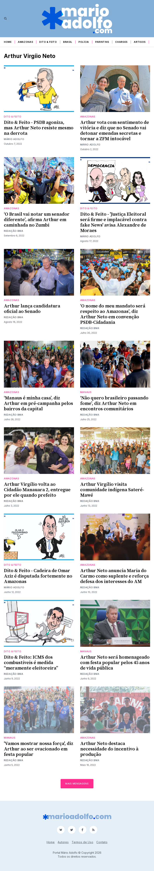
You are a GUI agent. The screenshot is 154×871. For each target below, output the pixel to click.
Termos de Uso (82, 842)
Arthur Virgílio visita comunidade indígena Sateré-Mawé (112, 489)
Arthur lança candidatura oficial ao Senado (32, 308)
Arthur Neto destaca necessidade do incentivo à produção (109, 749)
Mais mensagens (77, 783)
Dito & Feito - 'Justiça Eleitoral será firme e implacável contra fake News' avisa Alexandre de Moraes (113, 222)
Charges (121, 41)
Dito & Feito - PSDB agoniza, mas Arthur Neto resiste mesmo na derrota (38, 128)
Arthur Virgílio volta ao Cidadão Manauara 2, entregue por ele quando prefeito (37, 489)
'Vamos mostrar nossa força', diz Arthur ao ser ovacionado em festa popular (38, 749)
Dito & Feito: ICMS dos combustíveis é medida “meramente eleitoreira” (31, 662)
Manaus (86, 392)
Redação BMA (13, 230)
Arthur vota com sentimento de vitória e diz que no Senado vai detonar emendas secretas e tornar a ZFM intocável (114, 131)
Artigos (140, 41)
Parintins (102, 41)
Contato (101, 842)
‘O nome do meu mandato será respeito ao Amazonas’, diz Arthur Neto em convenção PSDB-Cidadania (112, 314)
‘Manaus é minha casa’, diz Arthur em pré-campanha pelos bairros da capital (38, 403)
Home (8, 41)
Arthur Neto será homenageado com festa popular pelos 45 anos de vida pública (115, 662)
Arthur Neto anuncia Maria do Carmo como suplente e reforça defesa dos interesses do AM (114, 576)
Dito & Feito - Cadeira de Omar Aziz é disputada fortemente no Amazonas (38, 576)
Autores (63, 842)
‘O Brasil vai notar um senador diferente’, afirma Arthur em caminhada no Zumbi (37, 219)
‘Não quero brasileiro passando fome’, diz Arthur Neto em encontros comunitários (114, 403)
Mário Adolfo (14, 139)
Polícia (83, 41)
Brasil (67, 41)
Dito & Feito (48, 41)
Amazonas (25, 41)
